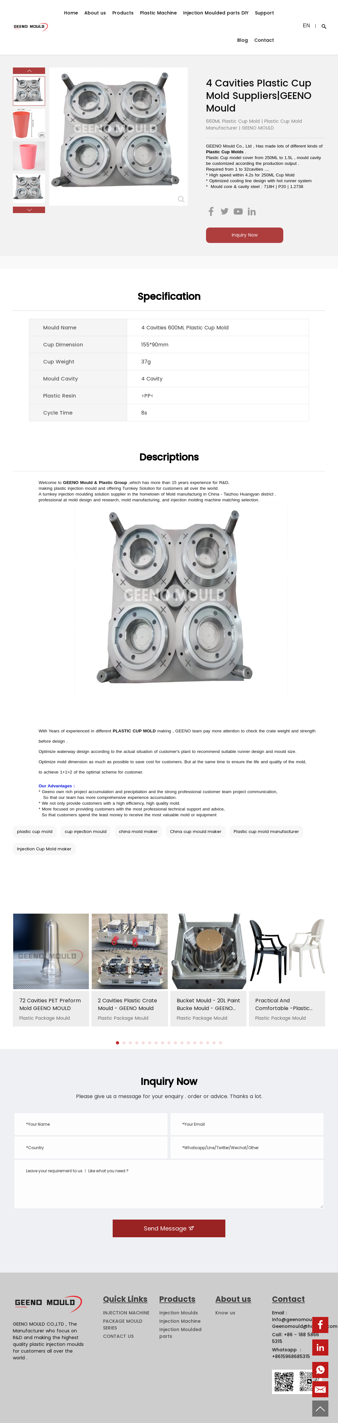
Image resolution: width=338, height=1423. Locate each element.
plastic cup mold (34, 831)
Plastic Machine (158, 13)
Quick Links (125, 1299)
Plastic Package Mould (51, 1009)
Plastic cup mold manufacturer (266, 831)
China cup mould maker (195, 831)
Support (264, 13)
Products (123, 13)
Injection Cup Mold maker (44, 849)
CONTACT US (118, 1336)
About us (95, 13)
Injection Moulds (178, 1313)
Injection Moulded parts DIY (216, 13)
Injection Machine (180, 1321)
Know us (225, 1313)
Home (71, 13)
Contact (264, 40)
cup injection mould (86, 831)
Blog (242, 40)
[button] (29, 70)
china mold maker (138, 831)
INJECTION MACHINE (126, 1313)
